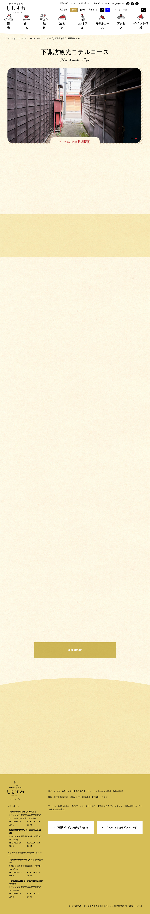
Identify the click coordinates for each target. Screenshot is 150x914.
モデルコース (91, 791)
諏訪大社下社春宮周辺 (80, 797)
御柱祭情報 (118, 791)
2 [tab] (136, 139)
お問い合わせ (84, 3)
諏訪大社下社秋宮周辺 (58, 797)
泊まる (71, 791)
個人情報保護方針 (57, 809)
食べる (57, 791)
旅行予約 (79, 791)
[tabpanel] (75, 106)
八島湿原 (104, 797)
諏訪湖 (95, 797)
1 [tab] (132, 139)
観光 (50, 791)
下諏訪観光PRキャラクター (111, 806)
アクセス (52, 806)
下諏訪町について (67, 3)
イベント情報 (105, 791)
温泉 (64, 791)
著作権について (133, 806)
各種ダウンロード (101, 3)
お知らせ (94, 806)
